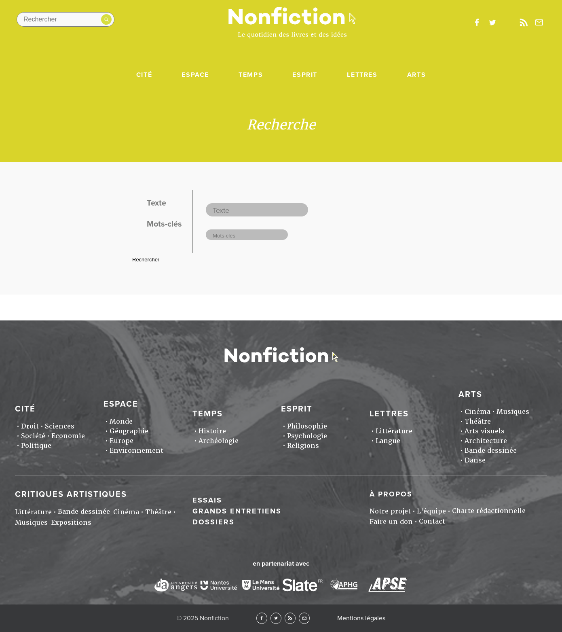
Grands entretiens (236, 511)
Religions (303, 445)
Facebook (261, 618)
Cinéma (477, 411)
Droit (30, 426)
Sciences (59, 426)
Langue (388, 441)
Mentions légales (361, 618)
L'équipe (431, 511)
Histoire (212, 431)
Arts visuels (485, 431)
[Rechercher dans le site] (65, 19)
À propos (391, 494)
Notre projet (390, 511)
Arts (416, 74)
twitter (492, 22)
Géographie (129, 431)
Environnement (136, 450)
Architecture (486, 441)
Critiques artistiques (71, 494)
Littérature (394, 431)
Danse (475, 460)
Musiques (513, 411)
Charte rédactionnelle (489, 511)
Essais (207, 500)
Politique (36, 445)
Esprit (304, 74)
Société (33, 436)
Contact (432, 521)
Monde (121, 421)
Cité (144, 74)
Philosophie (307, 426)
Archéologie (219, 441)
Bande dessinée (491, 450)
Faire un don (391, 521)
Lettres (362, 74)
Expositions (71, 522)
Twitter (275, 618)
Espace (195, 74)
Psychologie (307, 436)
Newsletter (539, 22)
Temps (251, 74)
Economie (68, 436)
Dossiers (213, 521)
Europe (121, 441)
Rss (523, 22)
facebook (476, 22)
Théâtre (478, 421)
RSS (290, 618)
